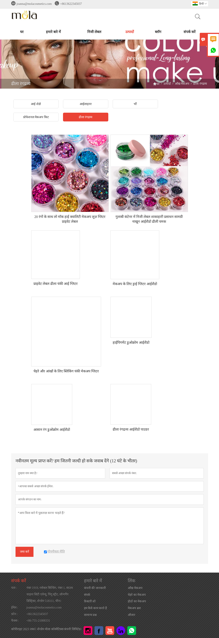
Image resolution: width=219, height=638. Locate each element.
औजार (131, 615)
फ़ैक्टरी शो (90, 601)
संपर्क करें (190, 32)
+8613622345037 (71, 3)
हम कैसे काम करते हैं (95, 608)
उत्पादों (129, 32)
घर (22, 32)
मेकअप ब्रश (134, 608)
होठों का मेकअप (137, 601)
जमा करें (24, 551)
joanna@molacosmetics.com (34, 3)
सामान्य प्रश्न (90, 615)
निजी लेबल (94, 32)
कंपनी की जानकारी (95, 588)
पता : (14, 587)
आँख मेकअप (182, 83)
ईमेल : (14, 607)
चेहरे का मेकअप (137, 594)
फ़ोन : (14, 614)
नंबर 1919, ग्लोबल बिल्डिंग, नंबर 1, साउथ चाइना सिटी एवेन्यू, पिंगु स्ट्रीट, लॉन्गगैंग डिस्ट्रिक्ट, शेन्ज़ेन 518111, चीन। (49, 594)
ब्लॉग (158, 32)
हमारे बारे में (53, 32)
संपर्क (87, 594)
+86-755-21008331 (38, 620)
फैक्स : (15, 620)
